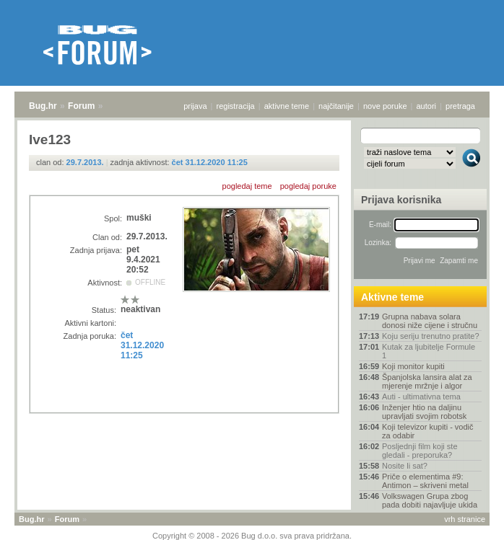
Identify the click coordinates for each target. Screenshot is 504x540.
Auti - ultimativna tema (421, 396)
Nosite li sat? (404, 465)
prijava (195, 106)
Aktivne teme (392, 297)
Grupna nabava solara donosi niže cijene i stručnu (429, 320)
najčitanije (336, 106)
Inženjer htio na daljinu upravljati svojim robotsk (424, 411)
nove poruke (385, 106)
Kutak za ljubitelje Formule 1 (428, 351)
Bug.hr (43, 106)
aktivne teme (286, 106)
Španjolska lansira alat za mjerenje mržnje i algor (427, 381)
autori (427, 106)
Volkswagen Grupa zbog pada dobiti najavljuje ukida (429, 500)
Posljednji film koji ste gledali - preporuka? (420, 450)
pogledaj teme (247, 186)
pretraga (460, 106)
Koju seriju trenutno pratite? (430, 336)
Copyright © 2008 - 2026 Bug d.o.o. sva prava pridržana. (252, 535)
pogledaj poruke (308, 186)
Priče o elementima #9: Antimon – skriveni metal (425, 481)
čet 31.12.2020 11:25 (210, 162)
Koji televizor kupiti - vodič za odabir (428, 431)
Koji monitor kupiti (413, 366)
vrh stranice (464, 519)
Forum (81, 106)
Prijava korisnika (401, 199)
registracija (236, 106)
